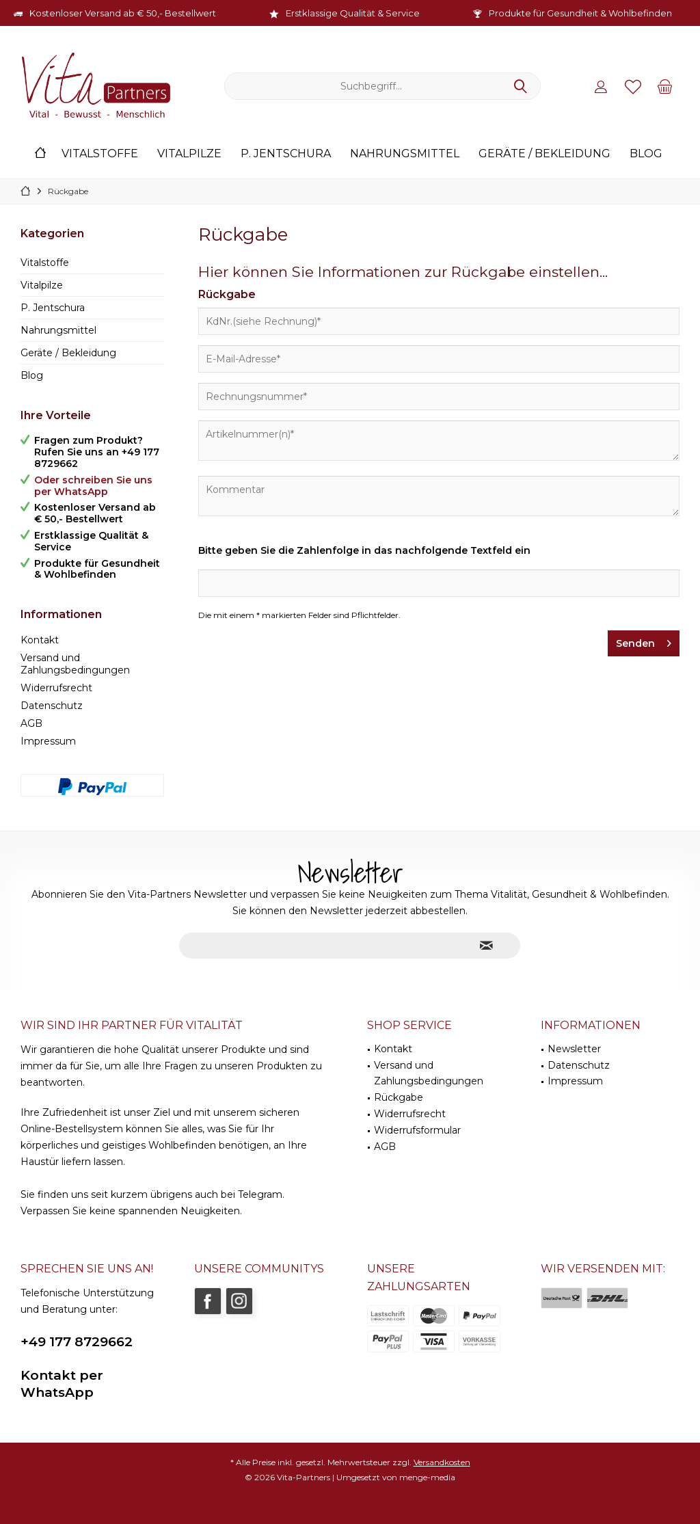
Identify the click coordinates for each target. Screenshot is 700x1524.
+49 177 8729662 (77, 1342)
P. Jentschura (53, 308)
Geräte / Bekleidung (68, 353)
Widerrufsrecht (56, 688)
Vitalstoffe (45, 262)
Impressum (48, 741)
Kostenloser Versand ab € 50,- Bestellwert (122, 13)
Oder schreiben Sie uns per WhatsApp (93, 486)
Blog (32, 375)
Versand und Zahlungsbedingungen (75, 664)
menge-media (427, 1477)
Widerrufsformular (417, 1130)
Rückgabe (398, 1097)
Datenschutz (52, 705)
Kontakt (40, 640)
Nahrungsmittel (58, 330)
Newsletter (574, 1049)
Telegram (260, 1194)
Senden (643, 641)
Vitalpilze (42, 285)
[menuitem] (665, 86)
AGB (31, 723)
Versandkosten (442, 1462)
